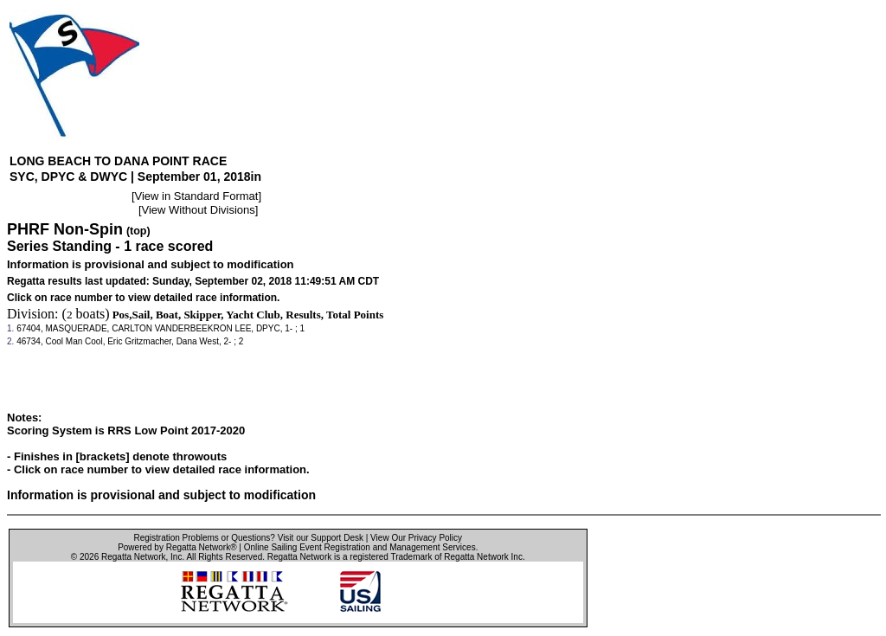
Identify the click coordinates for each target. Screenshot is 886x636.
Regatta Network (133, 557)
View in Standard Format (197, 196)
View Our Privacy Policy (416, 538)
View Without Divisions (198, 209)
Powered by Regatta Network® (177, 547)
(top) (138, 231)
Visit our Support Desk (320, 538)
